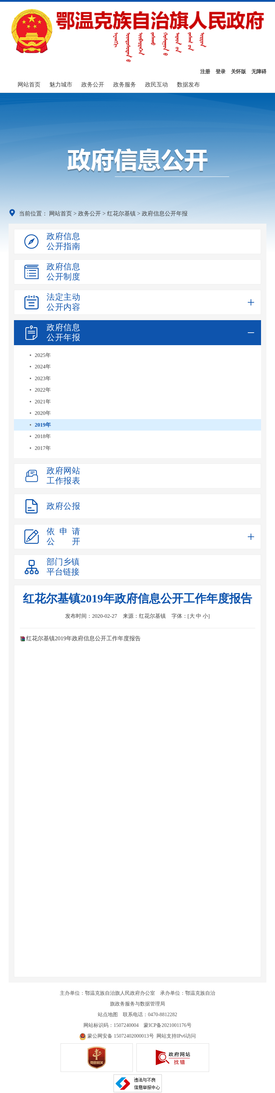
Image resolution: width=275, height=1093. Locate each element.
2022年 (43, 390)
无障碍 (258, 71)
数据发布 (188, 84)
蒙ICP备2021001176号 (167, 1025)
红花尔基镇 (121, 213)
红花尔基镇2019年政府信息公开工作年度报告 (83, 638)
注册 (205, 71)
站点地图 (108, 1014)
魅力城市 (60, 84)
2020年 (43, 413)
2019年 (43, 425)
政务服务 (124, 84)
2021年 (43, 401)
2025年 (43, 355)
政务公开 (92, 84)
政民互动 (156, 84)
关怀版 (238, 71)
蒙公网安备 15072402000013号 (116, 1036)
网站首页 (29, 84)
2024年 (43, 366)
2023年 (43, 378)
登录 (221, 71)
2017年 (43, 448)
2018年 (43, 436)
